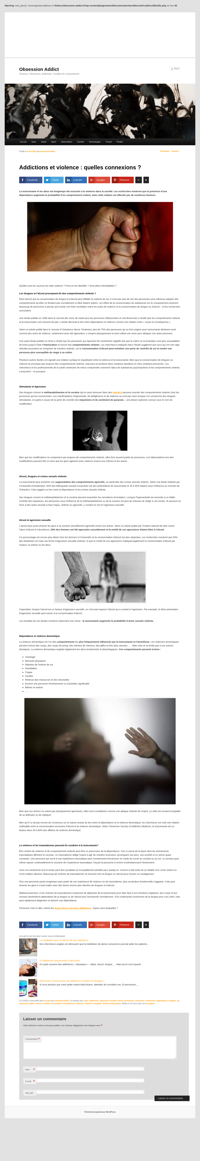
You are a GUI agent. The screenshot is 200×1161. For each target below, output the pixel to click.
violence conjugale (93, 1003)
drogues (172, 1001)
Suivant (176, 151)
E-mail (30, 1081)
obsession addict (27, 1003)
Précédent (163, 151)
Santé (43, 142)
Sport (53, 142)
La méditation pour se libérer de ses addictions (64, 940)
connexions (150, 1001)
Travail (109, 142)
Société (80, 142)
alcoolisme (129, 1001)
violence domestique (111, 1003)
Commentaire (32, 1039)
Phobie (120, 142)
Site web (29, 1093)
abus (86, 1001)
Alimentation (66, 142)
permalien (150, 1003)
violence (79, 1003)
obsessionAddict (47, 151)
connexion (139, 1001)
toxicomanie (56, 1003)
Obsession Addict (39, 69)
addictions (94, 1001)
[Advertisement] (100, 34)
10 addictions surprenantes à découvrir (60, 960)
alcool (120, 1001)
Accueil (23, 142)
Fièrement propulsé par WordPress (100, 1112)
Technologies (95, 142)
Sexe (33, 142)
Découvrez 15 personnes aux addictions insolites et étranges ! (72, 980)
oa (178, 1001)
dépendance (162, 1001)
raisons (38, 1003)
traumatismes (69, 1003)
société (47, 1001)
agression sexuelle (108, 1001)
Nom (30, 1070)
